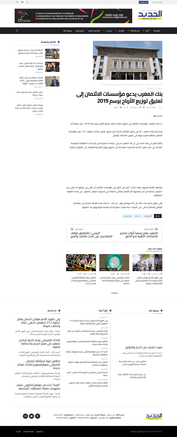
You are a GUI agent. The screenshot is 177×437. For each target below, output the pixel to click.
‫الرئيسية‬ (160, 84)
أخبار (153, 84)
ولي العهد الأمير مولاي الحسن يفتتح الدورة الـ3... (117, 2)
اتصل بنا (18, 431)
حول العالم (112, 269)
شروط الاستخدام (28, 431)
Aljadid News (151, 107)
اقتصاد (147, 84)
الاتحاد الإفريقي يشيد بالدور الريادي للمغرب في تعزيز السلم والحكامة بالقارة (114, 280)
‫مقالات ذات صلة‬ (155, 249)
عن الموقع (40, 431)
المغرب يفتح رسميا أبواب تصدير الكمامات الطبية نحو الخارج (137, 233)
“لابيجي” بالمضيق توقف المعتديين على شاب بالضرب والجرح (91, 233)
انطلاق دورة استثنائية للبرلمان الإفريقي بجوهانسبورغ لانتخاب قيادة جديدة (83, 280)
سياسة (103, 269)
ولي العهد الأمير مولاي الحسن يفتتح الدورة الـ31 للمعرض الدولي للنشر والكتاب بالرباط (148, 280)
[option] (147, 269)
